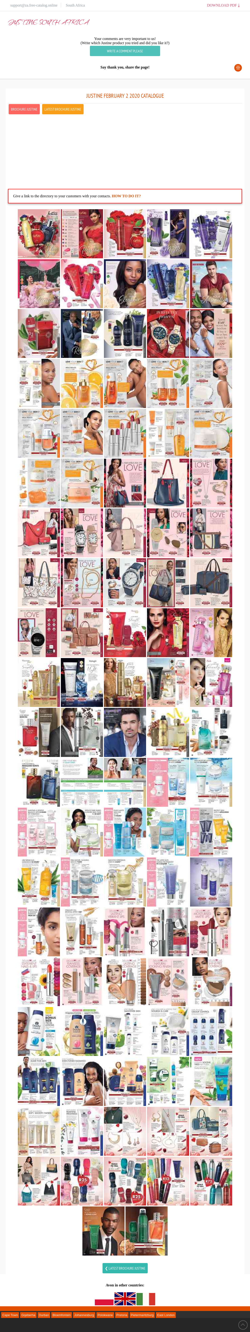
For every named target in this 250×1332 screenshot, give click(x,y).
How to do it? (126, 196)
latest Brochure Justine (62, 109)
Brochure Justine (24, 109)
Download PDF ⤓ (223, 5)
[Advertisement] (125, 147)
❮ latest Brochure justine (125, 1268)
